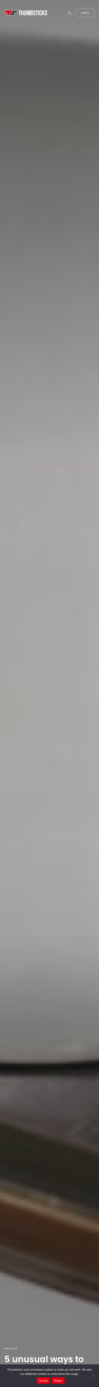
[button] (70, 13)
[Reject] (94, 1376)
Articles (10, 1348)
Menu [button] (85, 13)
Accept (43, 1380)
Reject (58, 1380)
